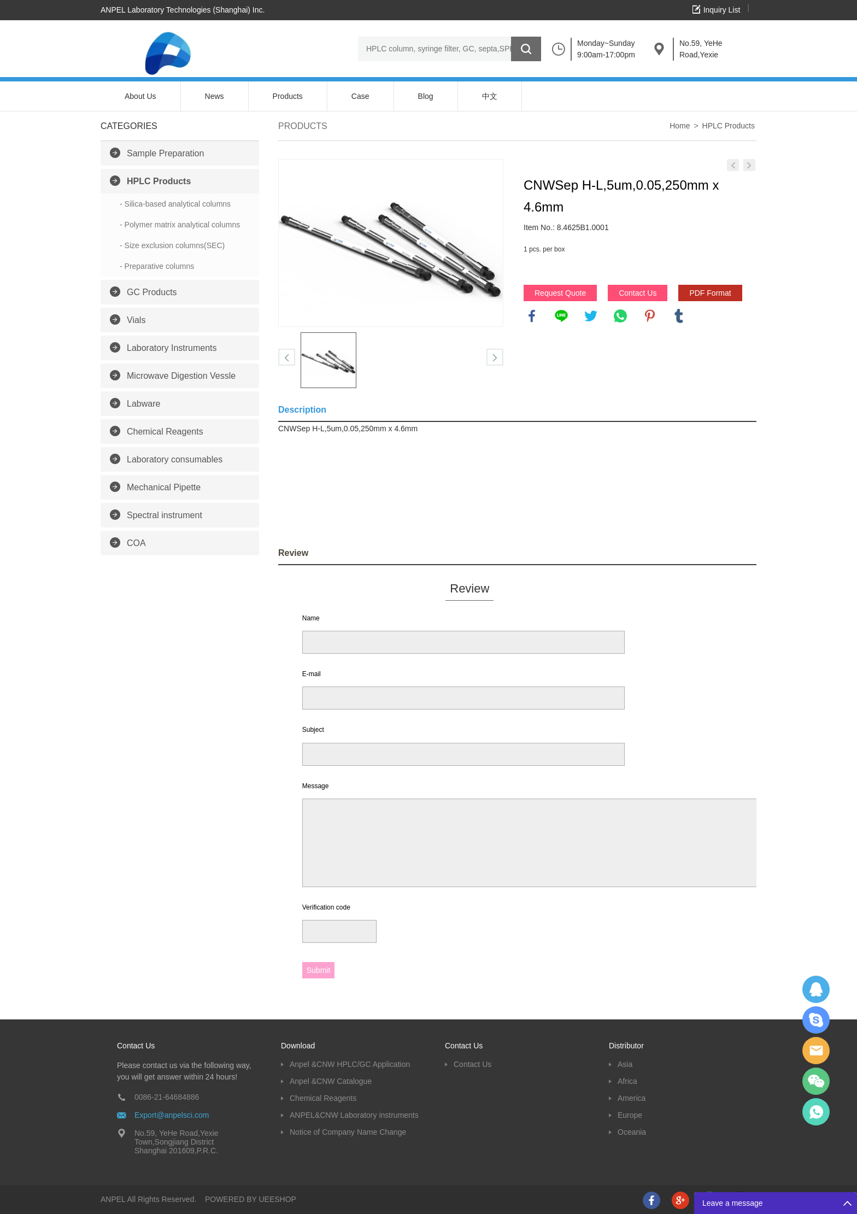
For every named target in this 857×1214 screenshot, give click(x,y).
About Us (140, 96)
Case (360, 96)
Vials (136, 320)
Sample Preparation (165, 153)
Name (311, 618)
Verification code (326, 907)
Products (288, 96)
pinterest (650, 316)
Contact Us (637, 293)
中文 (489, 96)
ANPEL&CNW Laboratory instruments (354, 1115)
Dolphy (816, 989)
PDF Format (710, 293)
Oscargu (816, 1020)
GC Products (152, 292)
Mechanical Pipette (164, 487)
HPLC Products (159, 181)
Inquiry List (722, 9)
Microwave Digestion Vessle (181, 375)
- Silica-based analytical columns (175, 204)
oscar (816, 1111)
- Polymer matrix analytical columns (180, 224)
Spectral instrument (164, 515)
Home (680, 125)
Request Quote (560, 293)
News (214, 96)
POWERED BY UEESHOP (250, 1199)
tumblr (679, 316)
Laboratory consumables (174, 459)
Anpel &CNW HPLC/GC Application (350, 1064)
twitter (591, 316)
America (631, 1098)
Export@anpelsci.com (171, 1115)
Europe (630, 1115)
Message (315, 786)
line (561, 316)
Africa (627, 1081)
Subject (313, 730)
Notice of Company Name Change (348, 1132)
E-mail (311, 674)
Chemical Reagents (165, 431)
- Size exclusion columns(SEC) (172, 245)
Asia (625, 1064)
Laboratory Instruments (172, 348)
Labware (143, 403)
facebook (532, 316)
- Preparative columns (157, 266)
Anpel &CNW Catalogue (331, 1081)
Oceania (632, 1132)
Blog (425, 96)
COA (136, 543)
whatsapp (620, 316)
